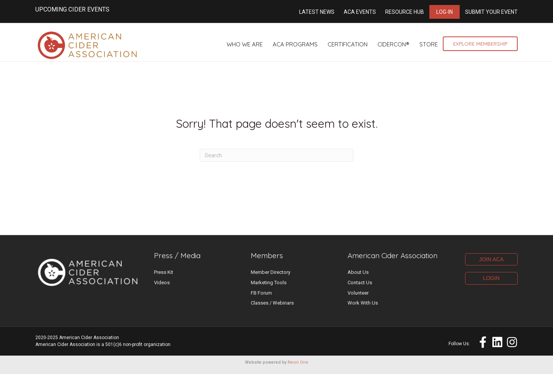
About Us (358, 277)
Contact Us (360, 287)
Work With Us (363, 307)
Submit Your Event (491, 12)
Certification (348, 44)
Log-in (444, 12)
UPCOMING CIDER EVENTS (72, 9)
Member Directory (270, 277)
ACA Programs (295, 44)
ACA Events (360, 12)
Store (428, 44)
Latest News (316, 12)
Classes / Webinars (272, 307)
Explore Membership (480, 44)
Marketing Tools (268, 287)
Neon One (298, 366)
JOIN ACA (491, 264)
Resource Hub (404, 12)
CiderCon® (393, 44)
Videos (162, 287)
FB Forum (261, 297)
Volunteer (358, 297)
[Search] (276, 159)
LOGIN (491, 283)
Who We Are (245, 44)
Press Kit (163, 277)
